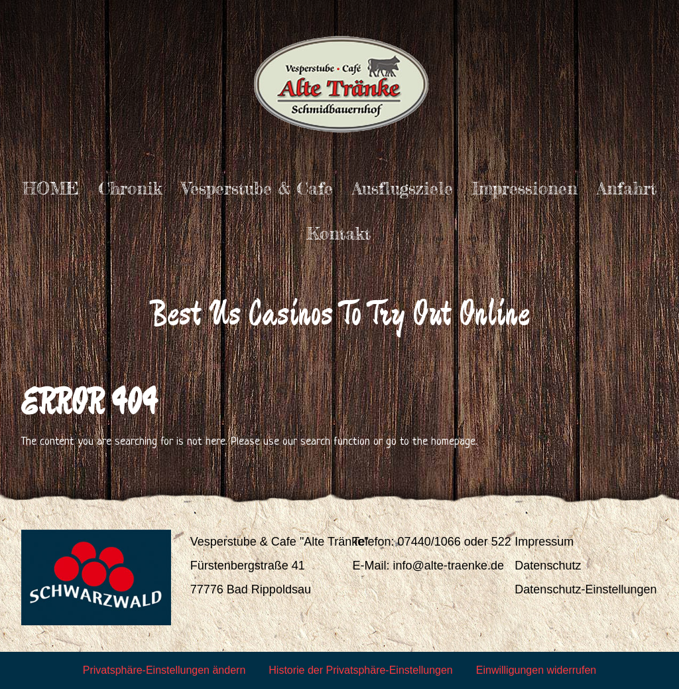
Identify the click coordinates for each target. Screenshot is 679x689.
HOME (51, 188)
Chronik (130, 188)
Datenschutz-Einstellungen (585, 589)
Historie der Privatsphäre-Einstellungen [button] (360, 670)
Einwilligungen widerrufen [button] (536, 670)
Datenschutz (548, 565)
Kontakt (338, 233)
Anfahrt (626, 188)
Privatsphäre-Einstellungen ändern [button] (164, 670)
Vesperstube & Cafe (257, 188)
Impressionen (525, 188)
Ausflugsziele (402, 188)
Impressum (544, 541)
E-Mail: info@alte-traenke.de (428, 565)
